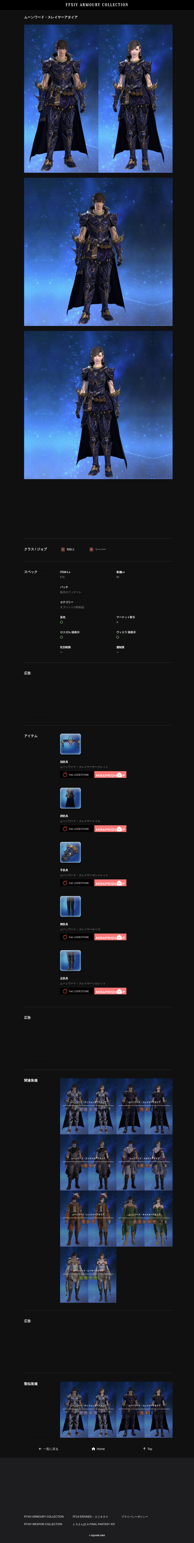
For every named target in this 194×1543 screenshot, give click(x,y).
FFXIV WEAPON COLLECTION (43, 1524)
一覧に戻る (48, 1449)
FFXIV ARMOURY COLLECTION (97, 5)
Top (147, 1449)
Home (98, 1449)
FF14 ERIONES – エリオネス (90, 1516)
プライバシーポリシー (134, 1516)
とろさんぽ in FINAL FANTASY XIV (94, 1524)
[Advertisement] (98, 507)
